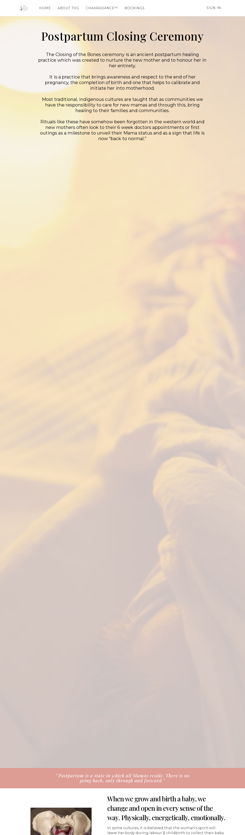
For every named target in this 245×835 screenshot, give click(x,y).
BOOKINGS (134, 8)
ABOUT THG (67, 8)
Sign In (213, 8)
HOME (44, 8)
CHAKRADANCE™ (101, 8)
